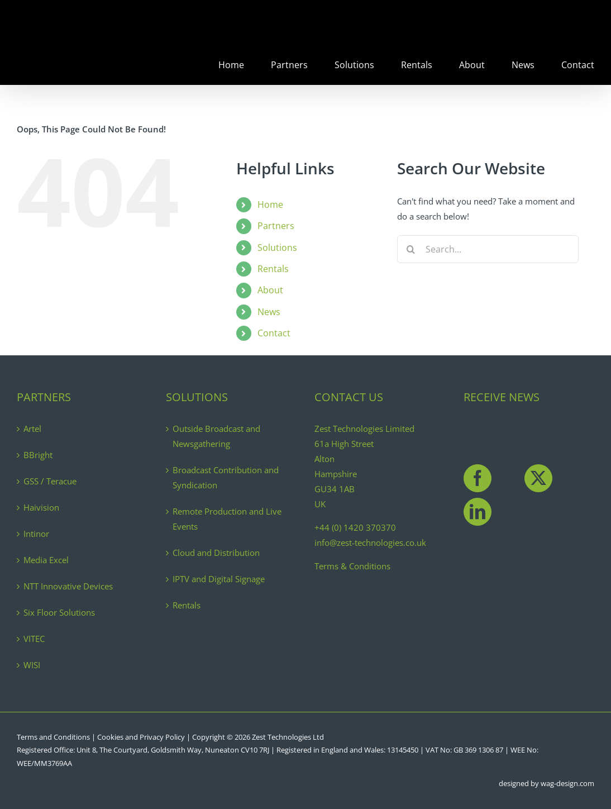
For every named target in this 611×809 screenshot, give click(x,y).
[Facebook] (477, 478)
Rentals (273, 269)
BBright (37, 454)
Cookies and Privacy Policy (141, 737)
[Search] (411, 249)
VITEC (34, 638)
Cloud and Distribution (216, 552)
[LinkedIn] (477, 512)
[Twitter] (538, 478)
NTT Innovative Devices (68, 586)
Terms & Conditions (352, 566)
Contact (273, 333)
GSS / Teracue (50, 481)
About (270, 290)
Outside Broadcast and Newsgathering (216, 436)
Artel (32, 428)
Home (270, 204)
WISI (31, 664)
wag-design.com (567, 783)
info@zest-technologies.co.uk (370, 542)
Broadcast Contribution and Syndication (226, 477)
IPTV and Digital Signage (219, 578)
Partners (275, 226)
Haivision (41, 507)
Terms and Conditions (53, 737)
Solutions (277, 247)
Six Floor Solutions (59, 612)
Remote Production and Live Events (227, 519)
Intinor (36, 533)
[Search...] (488, 249)
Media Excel (46, 559)
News (268, 312)
